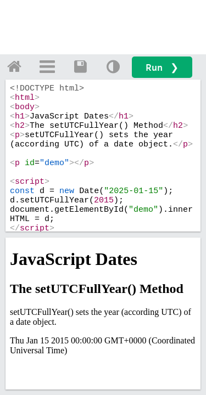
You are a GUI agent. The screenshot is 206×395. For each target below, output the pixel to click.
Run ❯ (162, 67)
